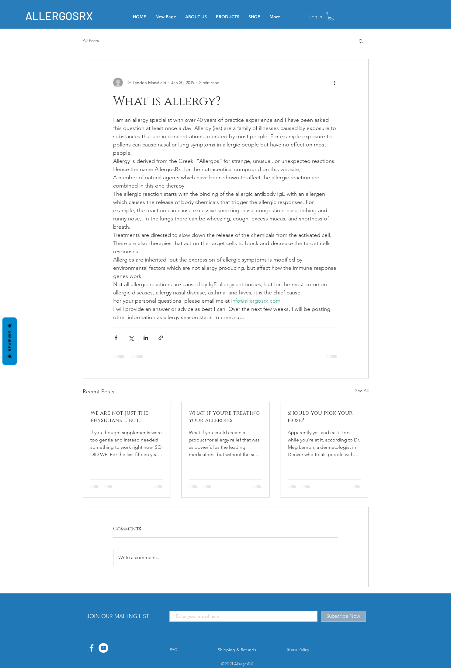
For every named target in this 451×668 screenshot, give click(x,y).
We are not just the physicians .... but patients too (119, 417)
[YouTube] (103, 648)
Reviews (9, 341)
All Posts (91, 40)
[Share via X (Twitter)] (131, 338)
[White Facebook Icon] (91, 648)
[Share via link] (161, 338)
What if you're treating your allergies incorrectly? (224, 417)
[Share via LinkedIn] (146, 338)
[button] (331, 16)
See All (362, 390)
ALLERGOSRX (59, 15)
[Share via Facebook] (116, 338)
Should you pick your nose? (320, 417)
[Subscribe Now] (343, 616)
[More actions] (334, 82)
